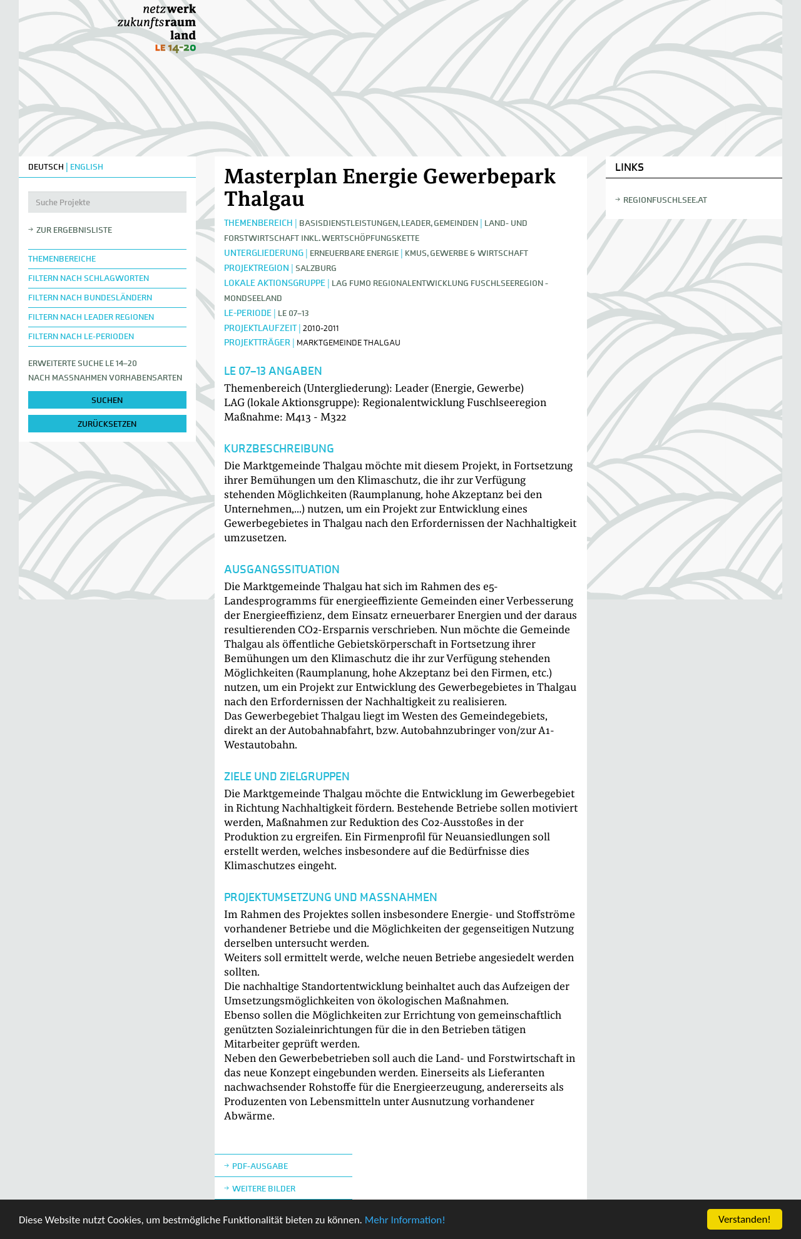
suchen (107, 400)
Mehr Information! (405, 1220)
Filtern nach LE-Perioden (81, 336)
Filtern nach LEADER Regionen (91, 317)
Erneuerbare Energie (354, 253)
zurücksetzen (107, 424)
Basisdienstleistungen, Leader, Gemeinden (388, 223)
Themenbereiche (62, 258)
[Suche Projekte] (107, 202)
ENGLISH (86, 166)
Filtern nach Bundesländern (90, 297)
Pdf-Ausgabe (260, 1166)
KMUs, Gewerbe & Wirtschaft (466, 253)
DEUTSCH (46, 166)
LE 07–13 (293, 313)
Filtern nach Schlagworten (88, 278)
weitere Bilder (263, 1188)
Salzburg (316, 268)
